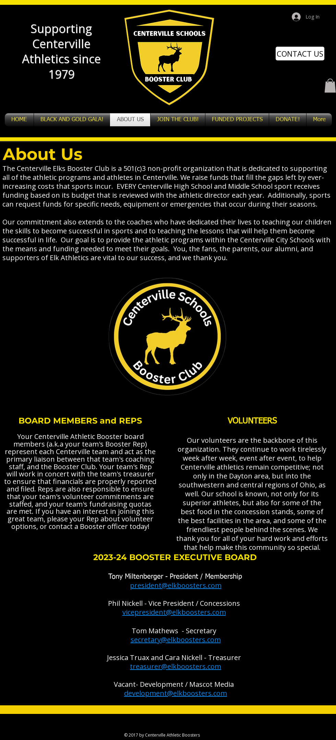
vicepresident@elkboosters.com (174, 612)
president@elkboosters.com (175, 585)
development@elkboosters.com (175, 693)
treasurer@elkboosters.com (175, 666)
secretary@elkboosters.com (176, 639)
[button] (330, 86)
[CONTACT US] (300, 53)
